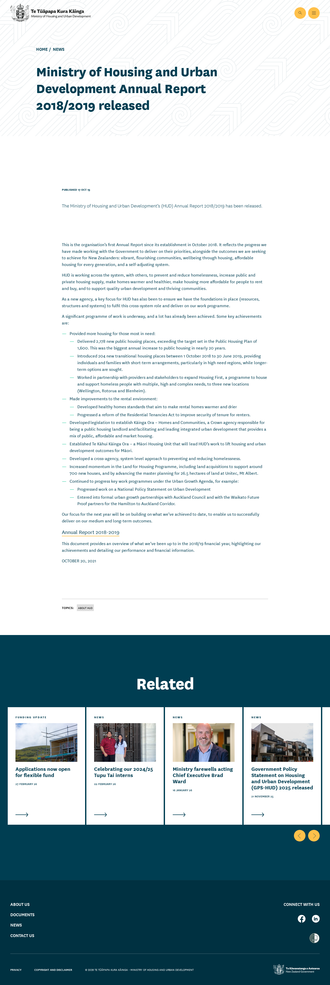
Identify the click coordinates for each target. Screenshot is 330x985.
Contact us (22, 935)
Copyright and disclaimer (53, 969)
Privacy (15, 969)
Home (42, 49)
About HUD (85, 607)
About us (20, 904)
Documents (22, 914)
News (58, 49)
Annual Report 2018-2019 (90, 532)
